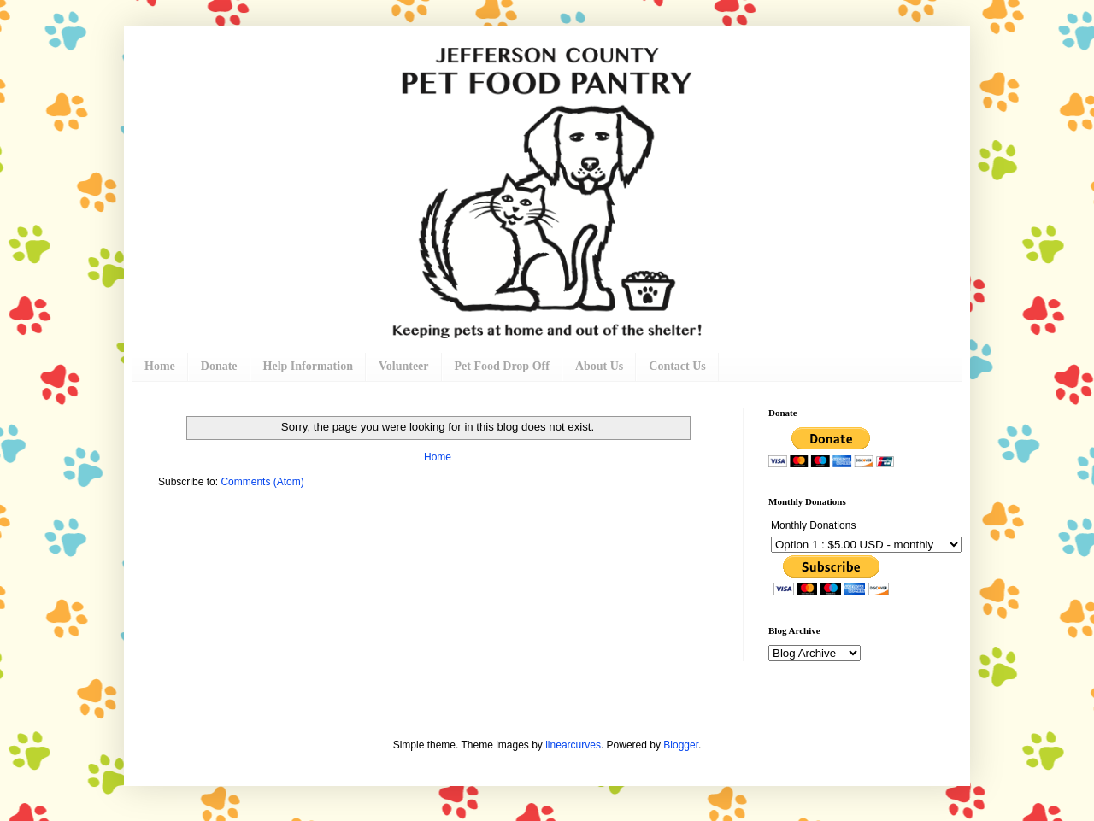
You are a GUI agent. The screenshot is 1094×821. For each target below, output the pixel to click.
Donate (219, 366)
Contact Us (677, 366)
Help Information (308, 366)
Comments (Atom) (262, 482)
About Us (599, 366)
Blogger (680, 745)
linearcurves (573, 745)
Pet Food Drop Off (502, 366)
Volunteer (404, 366)
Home (159, 366)
